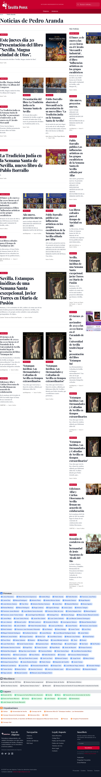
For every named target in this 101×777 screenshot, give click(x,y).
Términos (90, 770)
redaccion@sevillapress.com (21, 771)
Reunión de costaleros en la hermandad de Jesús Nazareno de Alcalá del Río (76, 550)
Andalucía (55, 11)
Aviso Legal (55, 748)
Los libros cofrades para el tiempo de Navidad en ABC (8, 243)
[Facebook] (2, 754)
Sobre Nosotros (57, 735)
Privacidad (76, 770)
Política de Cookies (58, 743)
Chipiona (46, 11)
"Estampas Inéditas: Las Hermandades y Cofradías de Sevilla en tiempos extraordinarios (33, 373)
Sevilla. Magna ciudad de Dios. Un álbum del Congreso (10, 85)
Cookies (83, 770)
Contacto (54, 751)
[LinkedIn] (12, 754)
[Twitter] (6, 754)
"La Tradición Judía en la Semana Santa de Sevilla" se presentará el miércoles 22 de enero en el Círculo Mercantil (10, 116)
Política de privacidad (90, 753)
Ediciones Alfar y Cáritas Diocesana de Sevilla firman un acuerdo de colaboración (9, 387)
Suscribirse (88, 748)
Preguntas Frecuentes (84, 760)
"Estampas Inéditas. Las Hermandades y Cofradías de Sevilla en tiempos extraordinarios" (56, 373)
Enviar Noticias (81, 762)
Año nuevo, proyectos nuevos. (33, 216)
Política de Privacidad (58, 740)
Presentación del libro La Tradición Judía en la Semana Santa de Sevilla (33, 105)
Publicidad (80, 757)
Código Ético (56, 738)
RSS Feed (30, 743)
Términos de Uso (57, 746)
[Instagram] (9, 754)
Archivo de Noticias (32, 740)
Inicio (1, 14)
